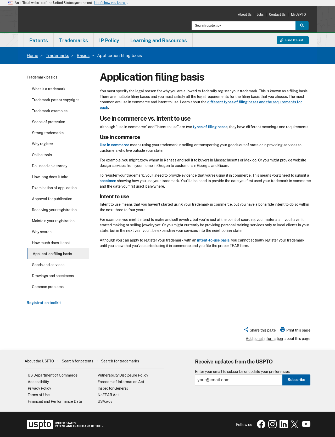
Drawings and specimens (53, 276)
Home (32, 55)
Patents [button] (38, 40)
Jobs (260, 14)
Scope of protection (48, 122)
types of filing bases (210, 127)
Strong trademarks (48, 133)
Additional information (264, 339)
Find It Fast (291, 40)
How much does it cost (51, 243)
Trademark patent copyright (55, 100)
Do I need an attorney (49, 166)
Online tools (42, 155)
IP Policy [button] (109, 40)
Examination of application (54, 188)
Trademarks (57, 55)
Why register (42, 144)
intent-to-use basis (213, 240)
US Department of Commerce (52, 375)
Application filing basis (52, 254)
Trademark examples (50, 111)
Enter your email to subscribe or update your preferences (242, 372)
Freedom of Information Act (121, 382)
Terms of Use (39, 395)
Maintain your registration (53, 221)
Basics (83, 55)
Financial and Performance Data (55, 401)
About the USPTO (39, 361)
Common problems (48, 287)
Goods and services (48, 265)
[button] (259, 331)
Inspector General (113, 388)
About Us (245, 14)
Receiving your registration (54, 210)
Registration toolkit (44, 303)
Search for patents (77, 361)
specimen (108, 181)
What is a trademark (48, 89)
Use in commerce (114, 145)
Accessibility (38, 382)
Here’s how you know (111, 3)
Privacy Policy (39, 388)
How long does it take (50, 177)
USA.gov (105, 401)
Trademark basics (42, 77)
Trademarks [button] (73, 40)
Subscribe (296, 380)
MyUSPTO (298, 14)
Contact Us (277, 14)
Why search (42, 232)
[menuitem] (39, 40)
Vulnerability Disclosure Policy (123, 375)
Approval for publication (52, 199)
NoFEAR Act (108, 395)
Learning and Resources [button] (158, 40)
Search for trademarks (120, 361)
